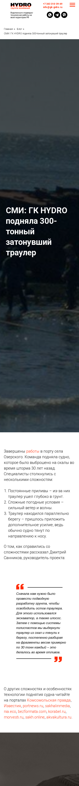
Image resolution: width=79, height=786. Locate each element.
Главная (8, 29)
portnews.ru (33, 705)
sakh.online (35, 717)
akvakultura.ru (58, 717)
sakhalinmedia (57, 705)
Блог (19, 29)
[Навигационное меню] (72, 5)
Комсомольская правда (49, 700)
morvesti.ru (13, 717)
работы (32, 451)
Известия (12, 705)
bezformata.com (32, 711)
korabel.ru (57, 711)
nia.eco (10, 711)
